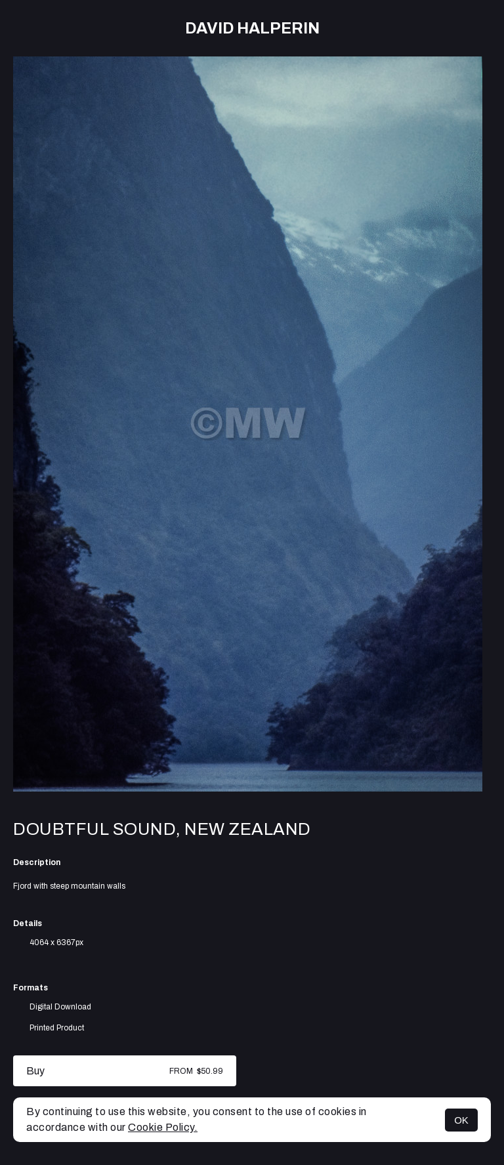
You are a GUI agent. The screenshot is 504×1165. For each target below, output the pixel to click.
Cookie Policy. (163, 1127)
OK (461, 1120)
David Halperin (252, 28)
